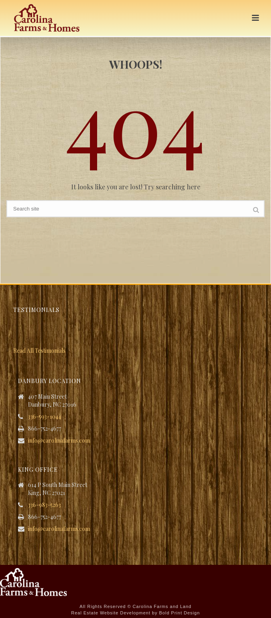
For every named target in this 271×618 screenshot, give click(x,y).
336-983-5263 (44, 505)
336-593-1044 (44, 416)
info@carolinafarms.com (59, 440)
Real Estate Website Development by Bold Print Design (135, 612)
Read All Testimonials (39, 350)
